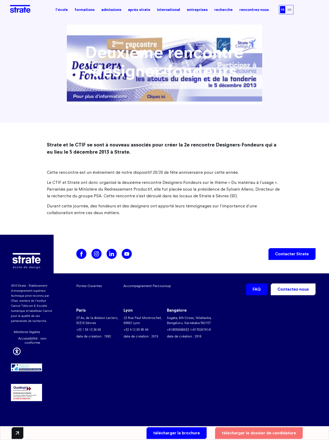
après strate (139, 10)
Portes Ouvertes (89, 286)
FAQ (257, 289)
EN (289, 9)
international (168, 10)
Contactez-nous (293, 289)
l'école (62, 10)
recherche (223, 10)
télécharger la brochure (175, 433)
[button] (17, 350)
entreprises (197, 10)
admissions (111, 10)
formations (85, 10)
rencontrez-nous (254, 10)
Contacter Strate (292, 254)
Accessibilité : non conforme (32, 340)
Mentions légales (27, 332)
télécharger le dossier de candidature (258, 433)
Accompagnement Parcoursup (147, 286)
